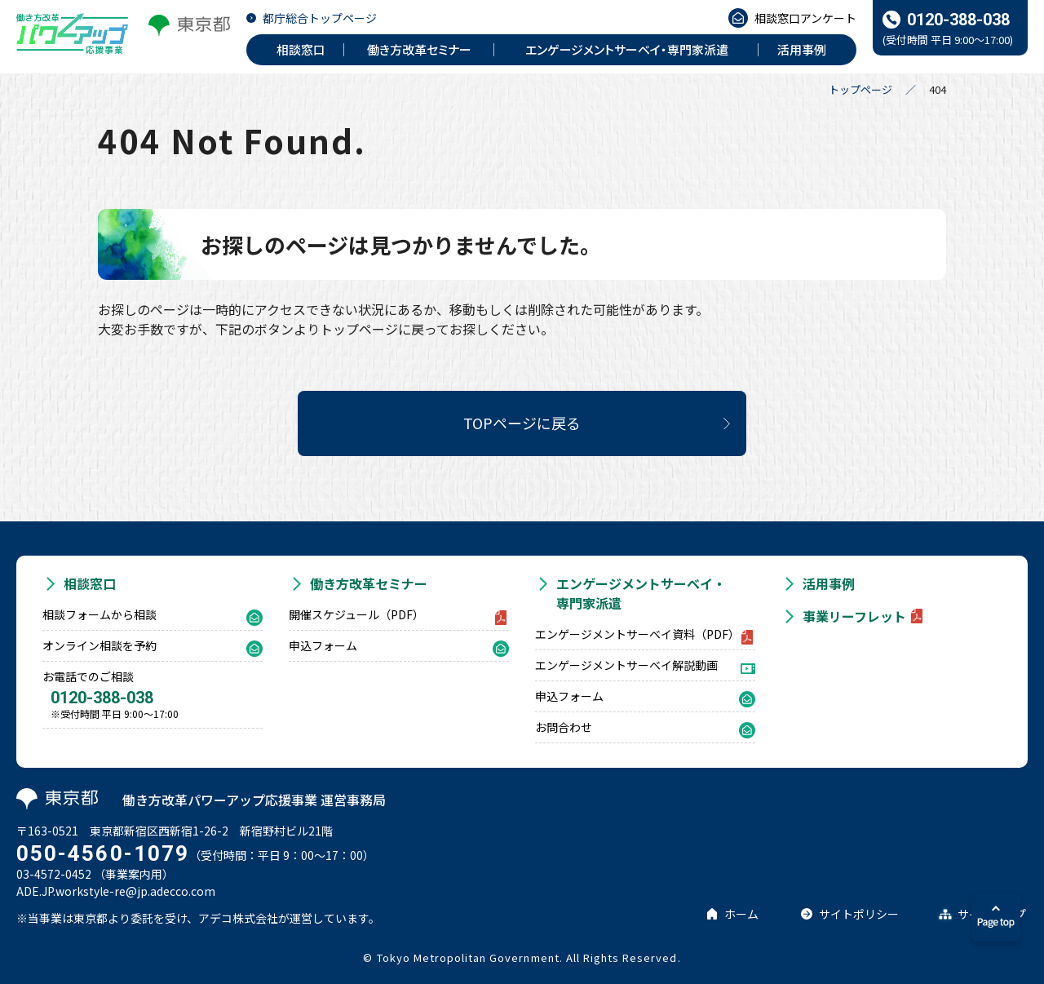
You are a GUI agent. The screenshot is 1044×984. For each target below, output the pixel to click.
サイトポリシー (859, 914)
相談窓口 (90, 583)
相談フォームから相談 (99, 614)
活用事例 (829, 583)
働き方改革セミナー (368, 583)
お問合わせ (563, 727)
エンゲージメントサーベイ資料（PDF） (637, 634)
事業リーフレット (854, 616)
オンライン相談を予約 (99, 645)
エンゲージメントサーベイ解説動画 (626, 665)
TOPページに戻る (522, 422)
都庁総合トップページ (320, 18)
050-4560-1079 (102, 853)
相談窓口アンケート (805, 18)
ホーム (741, 914)
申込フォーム (323, 645)
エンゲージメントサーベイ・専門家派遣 (641, 593)
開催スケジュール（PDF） (356, 614)
